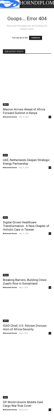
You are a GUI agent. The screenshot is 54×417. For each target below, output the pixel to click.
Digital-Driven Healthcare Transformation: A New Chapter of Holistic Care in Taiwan (26, 226)
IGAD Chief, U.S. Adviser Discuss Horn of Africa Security (25, 327)
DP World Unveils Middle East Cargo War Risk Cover (23, 403)
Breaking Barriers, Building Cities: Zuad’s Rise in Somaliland (25, 281)
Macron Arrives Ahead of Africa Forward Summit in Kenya (24, 111)
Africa (6, 104)
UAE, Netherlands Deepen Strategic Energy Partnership (26, 161)
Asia (5, 155)
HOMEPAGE (35, 38)
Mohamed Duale (10, 117)
